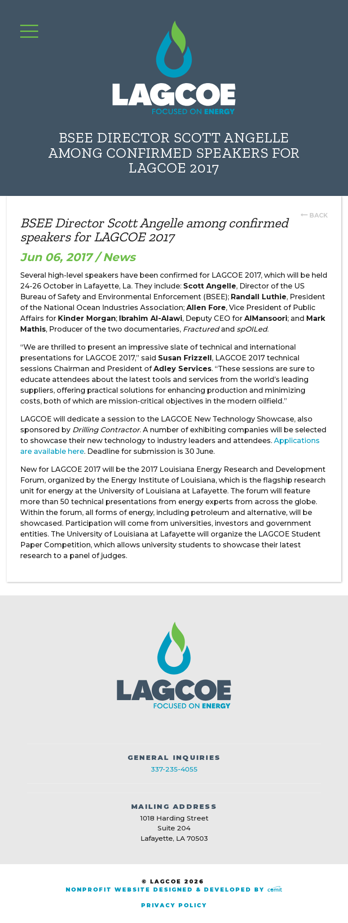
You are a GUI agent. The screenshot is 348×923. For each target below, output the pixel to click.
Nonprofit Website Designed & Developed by (174, 889)
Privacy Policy (174, 905)
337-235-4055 (174, 769)
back (318, 215)
